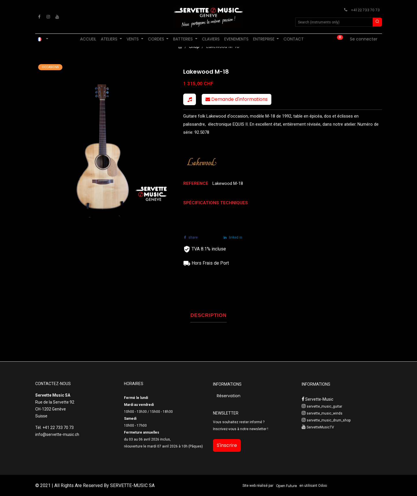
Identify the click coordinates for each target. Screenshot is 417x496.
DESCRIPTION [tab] (208, 315)
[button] (189, 99)
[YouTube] (57, 17)
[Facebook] (39, 17)
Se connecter (363, 39)
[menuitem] (88, 39)
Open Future (286, 485)
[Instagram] (48, 17)
